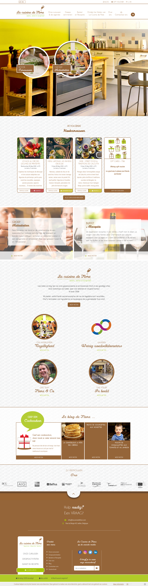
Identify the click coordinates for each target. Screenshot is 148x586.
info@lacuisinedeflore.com (75, 520)
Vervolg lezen (23, 191)
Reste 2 (95, 191)
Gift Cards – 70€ (117, 161)
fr (126, 2)
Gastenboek (52, 569)
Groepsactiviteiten (67, 13)
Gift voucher (117, 2)
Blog (106, 2)
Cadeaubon (30, 570)
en (130, 2)
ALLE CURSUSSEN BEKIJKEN (74, 198)
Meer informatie (118, 584)
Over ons (110, 13)
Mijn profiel (43, 578)
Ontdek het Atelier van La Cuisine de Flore (96, 13)
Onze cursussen (30, 554)
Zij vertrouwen (74, 473)
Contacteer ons (121, 13)
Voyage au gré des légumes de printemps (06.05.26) (30, 163)
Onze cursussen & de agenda (54, 13)
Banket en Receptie (80, 13)
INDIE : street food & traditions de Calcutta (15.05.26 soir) (88, 163)
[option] (7, 484)
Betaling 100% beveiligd (25, 578)
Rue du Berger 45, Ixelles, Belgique (75, 523)
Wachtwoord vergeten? (59, 578)
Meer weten (17, 256)
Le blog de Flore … (78, 417)
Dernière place (66, 191)
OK (127, 584)
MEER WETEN (74, 305)
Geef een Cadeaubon (117, 191)
